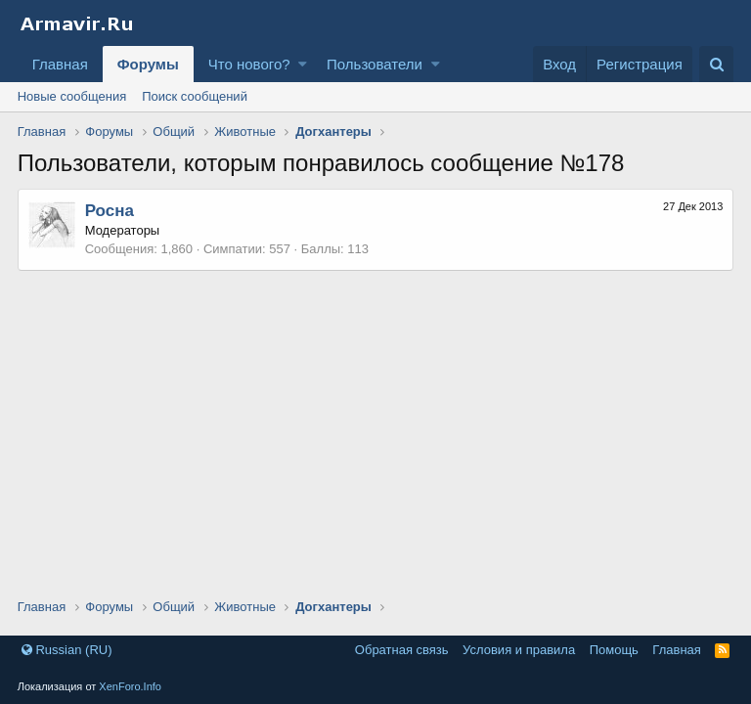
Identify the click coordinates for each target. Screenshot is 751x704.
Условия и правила (519, 649)
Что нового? (249, 64)
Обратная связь (402, 649)
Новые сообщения (72, 96)
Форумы (148, 64)
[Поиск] (716, 64)
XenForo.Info (130, 686)
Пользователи (374, 64)
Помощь (614, 649)
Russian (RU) (67, 649)
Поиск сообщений (194, 96)
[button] (302, 64)
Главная (60, 64)
